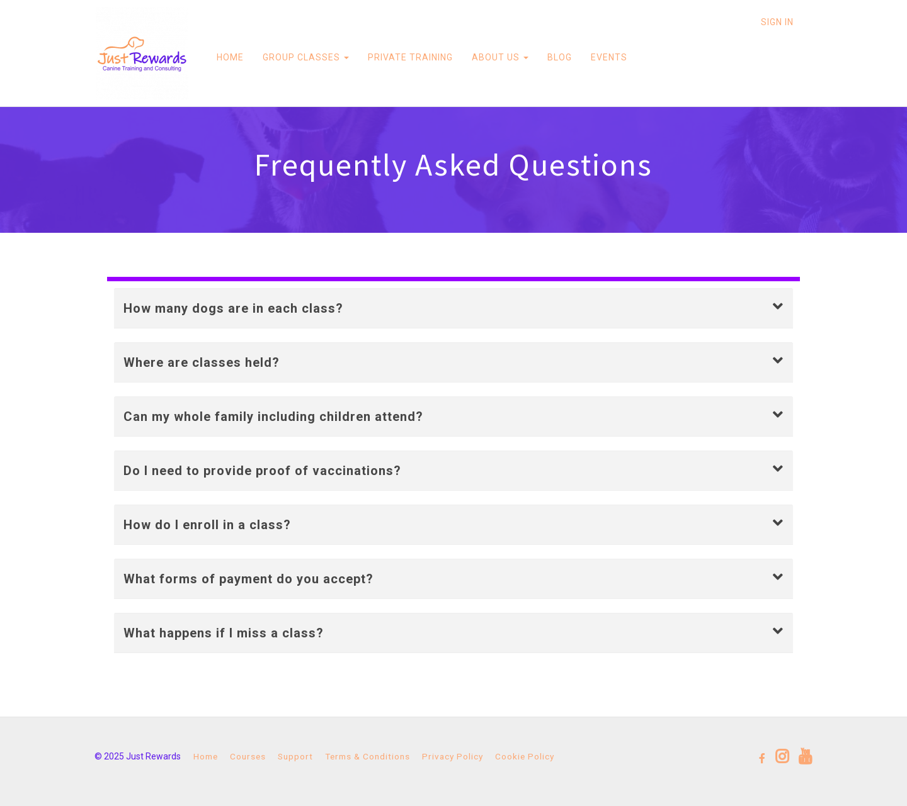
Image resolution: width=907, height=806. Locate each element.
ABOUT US (499, 57)
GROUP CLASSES (304, 57)
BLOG (558, 57)
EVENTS (608, 57)
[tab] (453, 308)
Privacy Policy (452, 756)
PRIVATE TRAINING (409, 57)
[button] (453, 308)
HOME (228, 57)
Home (205, 756)
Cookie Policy (524, 756)
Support (295, 756)
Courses (248, 756)
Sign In (777, 22)
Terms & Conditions (367, 756)
